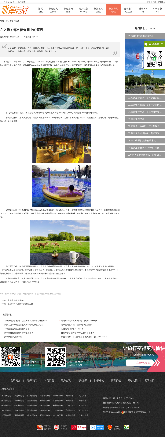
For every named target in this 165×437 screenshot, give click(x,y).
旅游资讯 (113, 10)
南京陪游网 (6, 400)
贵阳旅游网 (83, 405)
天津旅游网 (58, 395)
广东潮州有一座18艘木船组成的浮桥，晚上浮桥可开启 (84, 337)
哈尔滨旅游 (32, 415)
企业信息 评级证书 (61, 427)
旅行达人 (53, 10)
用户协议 (66, 380)
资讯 (17, 21)
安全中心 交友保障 (44, 427)
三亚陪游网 (19, 410)
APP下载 (157, 10)
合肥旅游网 (19, 405)
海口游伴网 (6, 410)
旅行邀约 (68, 10)
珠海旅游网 (83, 415)
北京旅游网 (6, 395)
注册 (154, 2)
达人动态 (83, 10)
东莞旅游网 (70, 415)
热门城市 (21, 2)
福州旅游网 (58, 405)
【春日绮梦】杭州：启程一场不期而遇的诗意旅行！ (26, 320)
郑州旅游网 (70, 400)
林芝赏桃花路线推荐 (13, 337)
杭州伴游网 (45, 400)
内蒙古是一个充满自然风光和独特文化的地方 (23, 325)
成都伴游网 (70, 395)
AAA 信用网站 (114, 427)
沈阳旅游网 (45, 405)
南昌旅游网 (6, 405)
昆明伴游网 (70, 405)
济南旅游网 (32, 400)
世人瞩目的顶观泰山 (16, 300)
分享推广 (128, 10)
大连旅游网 (58, 410)
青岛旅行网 (45, 410)
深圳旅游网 (45, 395)
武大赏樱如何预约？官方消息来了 (18, 333)
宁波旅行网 (6, 415)
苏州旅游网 (70, 410)
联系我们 (32, 380)
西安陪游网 (58, 400)
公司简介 (15, 380)
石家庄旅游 (45, 415)
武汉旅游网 (83, 395)
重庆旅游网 (19, 400)
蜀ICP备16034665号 (112, 412)
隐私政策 (82, 380)
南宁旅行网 (58, 415)
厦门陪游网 (83, 410)
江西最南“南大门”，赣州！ (72, 329)
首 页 (40, 10)
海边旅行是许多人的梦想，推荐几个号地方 (79, 320)
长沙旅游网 (83, 400)
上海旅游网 (19, 395)
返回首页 (149, 380)
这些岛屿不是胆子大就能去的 (20, 304)
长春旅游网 (32, 405)
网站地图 (133, 380)
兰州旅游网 (32, 410)
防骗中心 (161, 2)
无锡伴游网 (19, 415)
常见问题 (49, 380)
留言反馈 (116, 380)
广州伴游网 (32, 395)
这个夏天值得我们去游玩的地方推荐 (76, 325)
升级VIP (143, 10)
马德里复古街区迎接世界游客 (16, 329)
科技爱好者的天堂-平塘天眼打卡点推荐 (77, 333)
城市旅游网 (7, 388)
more (152, 28)
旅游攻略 (98, 10)
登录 (148, 2)
